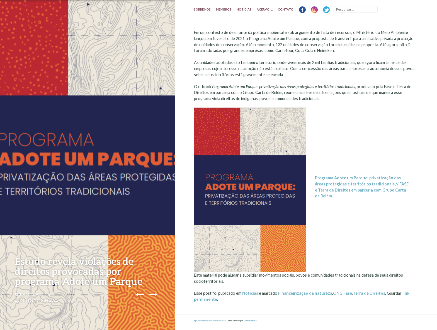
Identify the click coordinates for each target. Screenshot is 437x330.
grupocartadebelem (32, 294)
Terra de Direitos (369, 293)
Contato (285, 9)
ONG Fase (342, 293)
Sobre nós (202, 9)
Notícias (244, 9)
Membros (223, 9)
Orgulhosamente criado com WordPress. (210, 320)
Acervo (263, 9)
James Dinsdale (250, 320)
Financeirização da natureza (305, 293)
